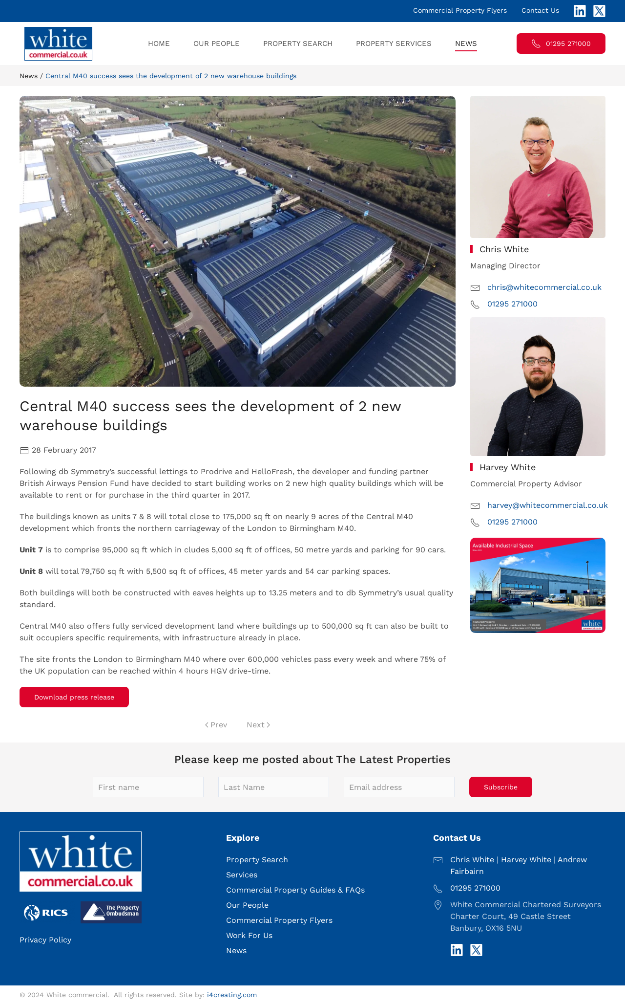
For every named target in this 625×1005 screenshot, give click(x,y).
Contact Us (540, 10)
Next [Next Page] (258, 724)
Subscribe (501, 787)
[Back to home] (60, 44)
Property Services (394, 43)
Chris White (472, 859)
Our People (216, 43)
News (466, 43)
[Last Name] (273, 787)
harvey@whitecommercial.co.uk (547, 505)
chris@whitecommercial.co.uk (544, 287)
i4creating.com (232, 995)
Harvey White (526, 859)
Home (159, 43)
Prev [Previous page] (216, 724)
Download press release (74, 697)
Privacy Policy (45, 939)
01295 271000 (561, 43)
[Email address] (399, 787)
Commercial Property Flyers (460, 10)
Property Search (298, 43)
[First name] (148, 787)
